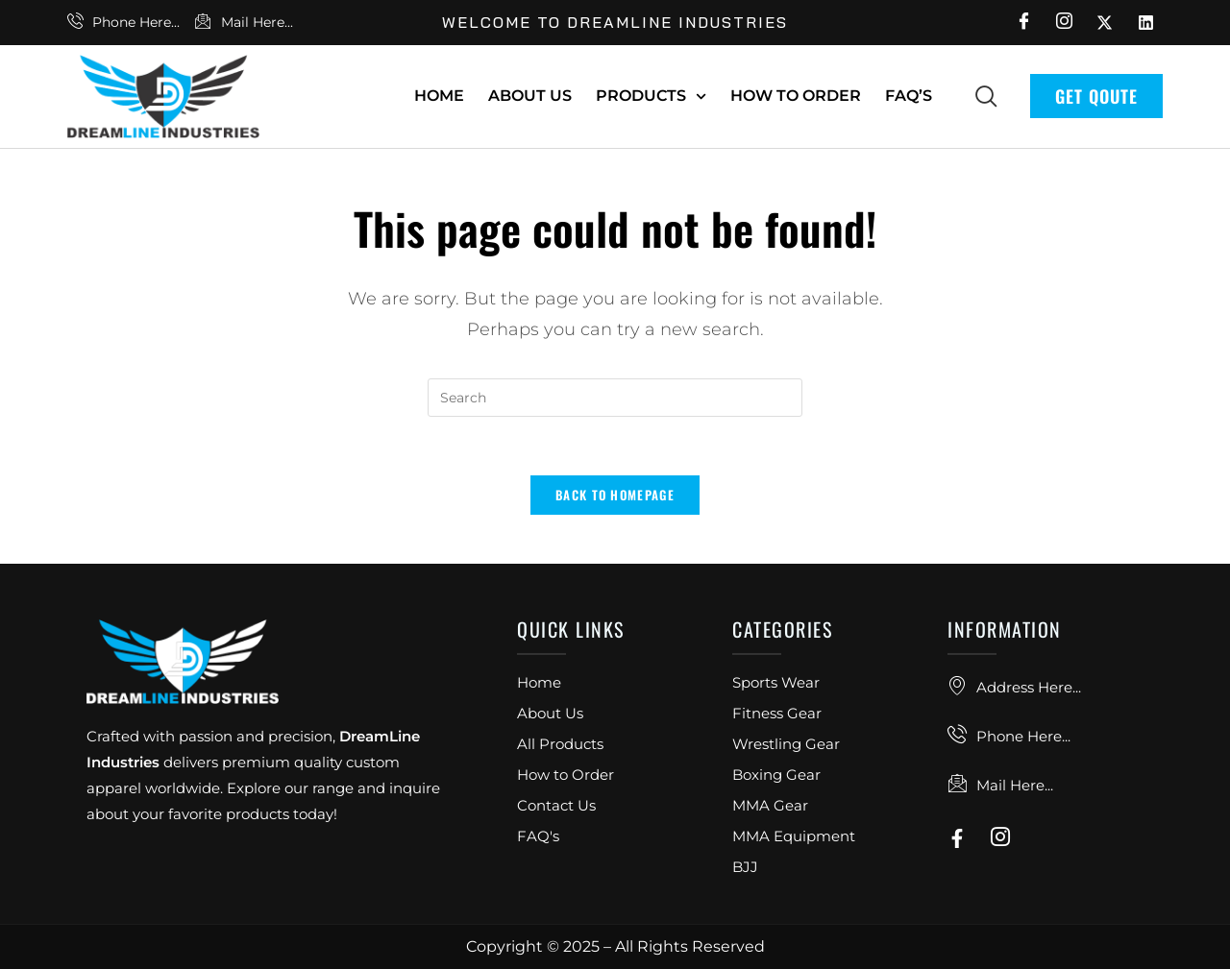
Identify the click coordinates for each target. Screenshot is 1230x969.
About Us (530, 95)
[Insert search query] (615, 397)
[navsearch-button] (985, 95)
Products (651, 96)
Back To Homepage (615, 494)
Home (439, 95)
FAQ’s (908, 95)
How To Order (795, 95)
